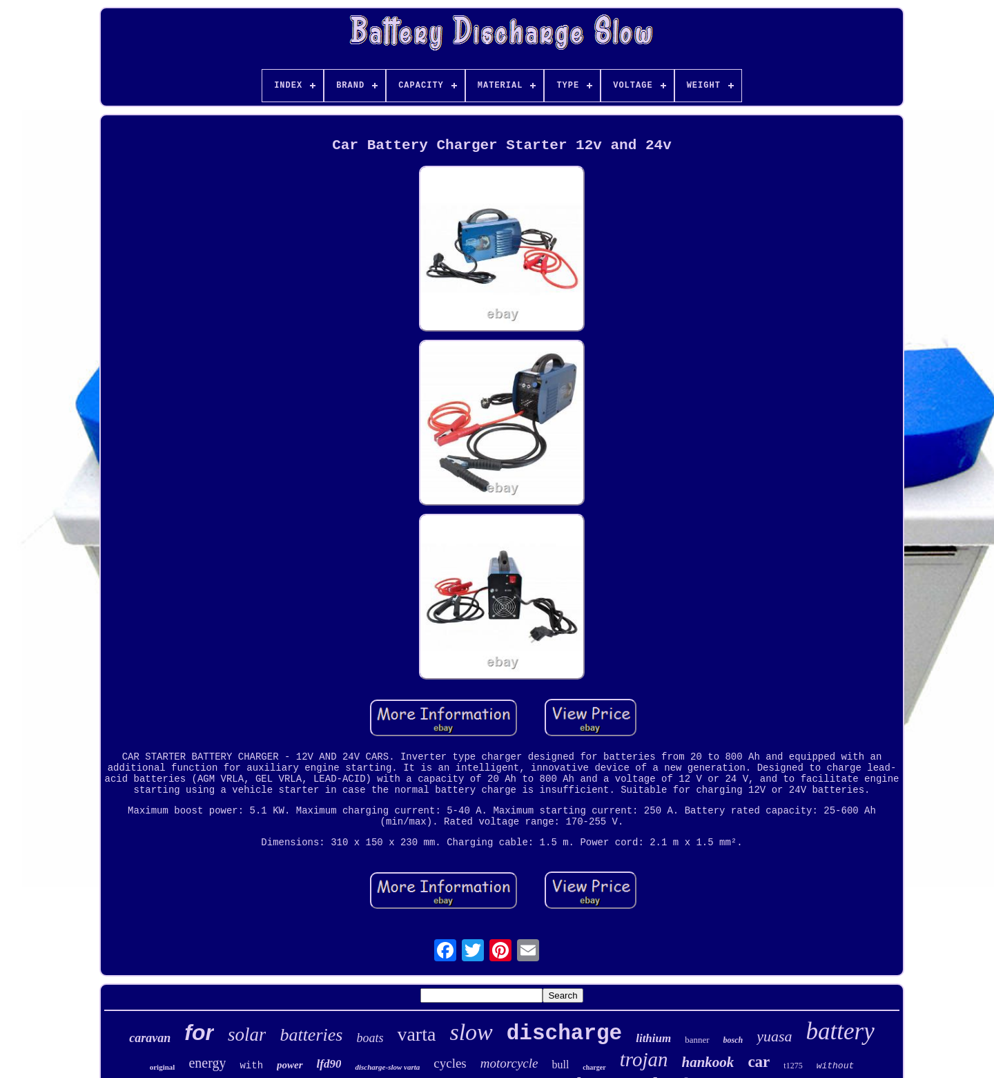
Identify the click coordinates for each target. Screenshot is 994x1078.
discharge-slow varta (387, 1067)
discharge (564, 1033)
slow (470, 1032)
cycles (449, 1063)
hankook (708, 1062)
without (836, 1066)
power (290, 1064)
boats (369, 1038)
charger (594, 1067)
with (251, 1065)
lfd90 (329, 1063)
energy (207, 1062)
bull (560, 1064)
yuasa (774, 1036)
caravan (149, 1038)
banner (697, 1039)
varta (416, 1034)
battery (840, 1031)
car (759, 1061)
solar (247, 1034)
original (162, 1067)
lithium (653, 1038)
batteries (311, 1035)
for (199, 1032)
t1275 (792, 1065)
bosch (733, 1040)
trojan (644, 1059)
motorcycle (509, 1063)
